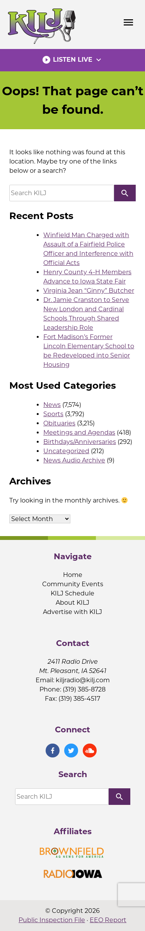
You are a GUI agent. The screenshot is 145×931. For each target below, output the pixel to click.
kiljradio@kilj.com (83, 680)
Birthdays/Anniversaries (79, 441)
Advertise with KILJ (72, 612)
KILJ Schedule (72, 593)
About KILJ (72, 602)
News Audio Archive (74, 460)
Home (72, 575)
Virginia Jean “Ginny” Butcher (88, 290)
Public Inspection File (52, 920)
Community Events (72, 584)
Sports (53, 414)
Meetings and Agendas (79, 432)
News (52, 404)
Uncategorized (66, 451)
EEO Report (108, 920)
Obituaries (59, 423)
